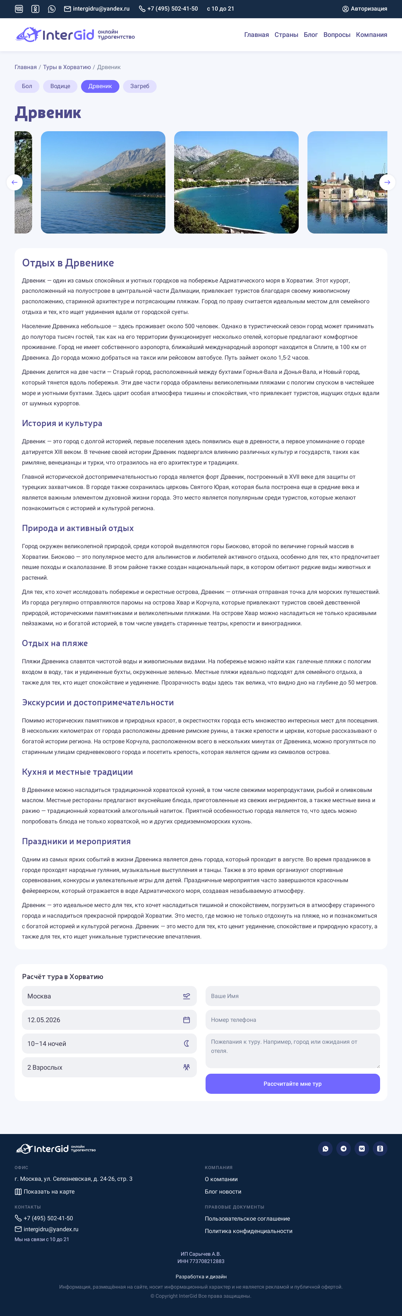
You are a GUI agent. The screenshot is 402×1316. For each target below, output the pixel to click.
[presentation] (15, 182)
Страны (286, 34)
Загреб (139, 86)
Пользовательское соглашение (247, 1218)
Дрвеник (100, 86)
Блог (311, 34)
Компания (371, 34)
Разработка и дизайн (201, 1276)
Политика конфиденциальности (248, 1231)
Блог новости (223, 1191)
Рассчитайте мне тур (293, 1083)
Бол (27, 86)
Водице (60, 86)
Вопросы (337, 34)
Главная (256, 34)
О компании (221, 1179)
